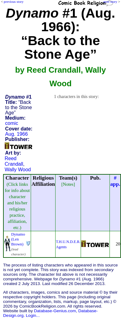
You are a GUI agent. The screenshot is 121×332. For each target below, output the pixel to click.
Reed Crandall (14, 161)
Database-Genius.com (55, 311)
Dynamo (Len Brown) (18, 239)
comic (11, 123)
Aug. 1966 (16, 134)
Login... (33, 315)
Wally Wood (18, 169)
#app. (115, 181)
